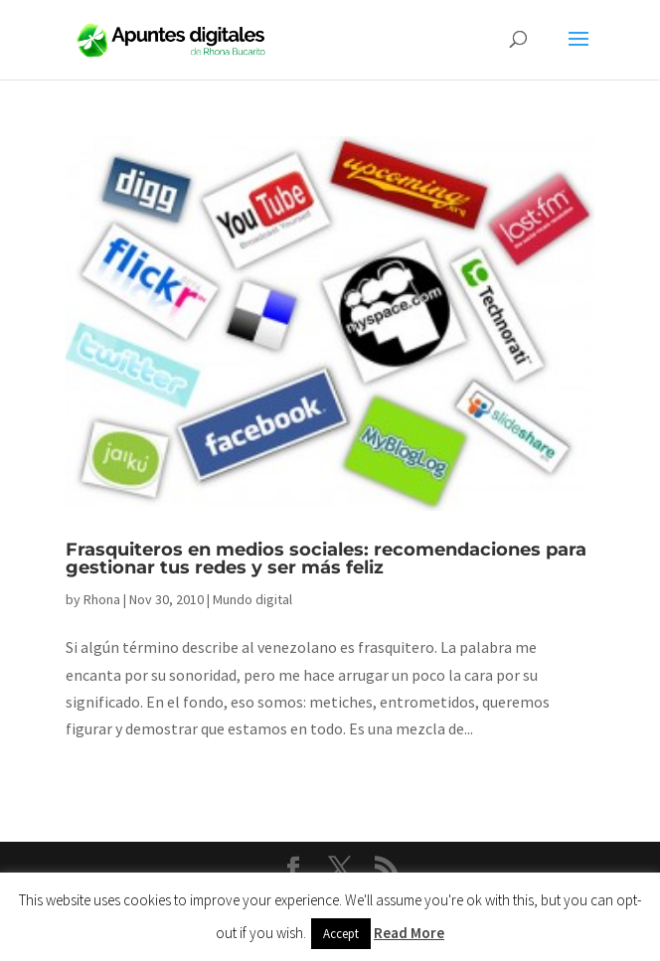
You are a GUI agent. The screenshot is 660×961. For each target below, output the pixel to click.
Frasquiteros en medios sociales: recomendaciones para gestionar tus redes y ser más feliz (326, 558)
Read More (409, 932)
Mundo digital (252, 599)
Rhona (101, 599)
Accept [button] (341, 933)
